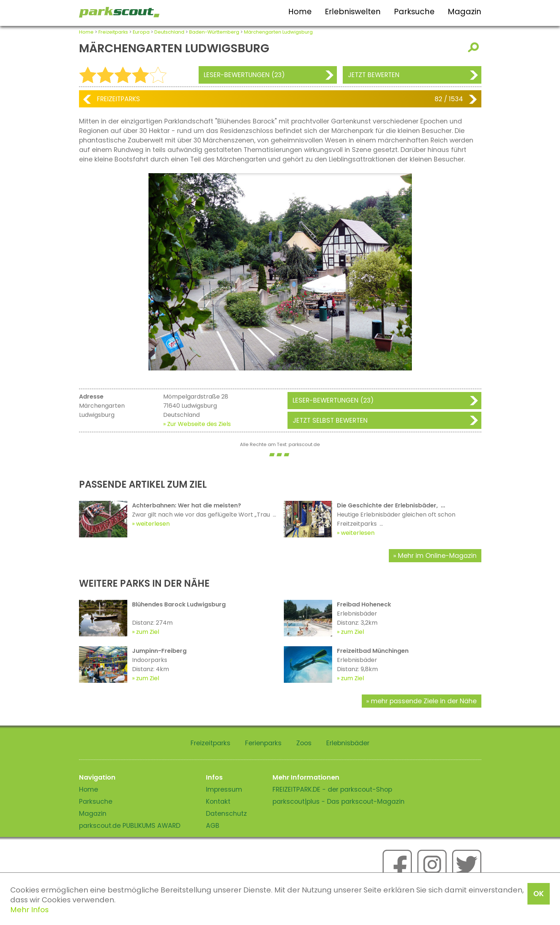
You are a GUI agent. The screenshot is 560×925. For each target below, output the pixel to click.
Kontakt (218, 801)
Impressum (224, 789)
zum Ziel (147, 632)
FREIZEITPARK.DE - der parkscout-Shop (332, 789)
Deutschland (169, 32)
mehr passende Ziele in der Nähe (424, 701)
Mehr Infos (29, 910)
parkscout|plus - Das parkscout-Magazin (339, 801)
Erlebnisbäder (347, 743)
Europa (141, 32)
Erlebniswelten (353, 11)
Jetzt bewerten (373, 75)
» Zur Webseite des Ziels (197, 424)
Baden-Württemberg (214, 32)
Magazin (464, 11)
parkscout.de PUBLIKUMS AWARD (129, 825)
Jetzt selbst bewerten (330, 420)
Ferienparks (263, 743)
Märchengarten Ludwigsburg (278, 32)
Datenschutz (226, 813)
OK (538, 893)
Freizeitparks (113, 32)
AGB (212, 825)
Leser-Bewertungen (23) (244, 75)
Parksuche (414, 11)
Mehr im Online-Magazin (437, 555)
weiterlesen (153, 523)
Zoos (304, 743)
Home (300, 11)
